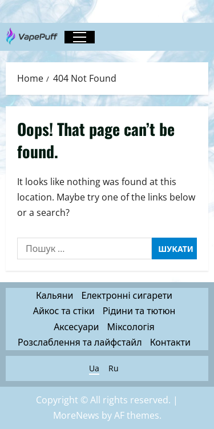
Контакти (170, 342)
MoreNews (76, 415)
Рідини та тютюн (139, 310)
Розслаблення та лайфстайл (80, 342)
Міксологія (131, 326)
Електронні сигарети (126, 295)
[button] (79, 37)
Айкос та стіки (64, 310)
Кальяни (55, 295)
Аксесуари (76, 326)
